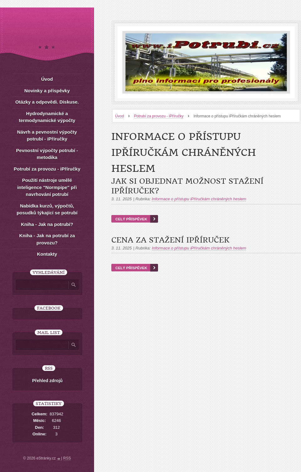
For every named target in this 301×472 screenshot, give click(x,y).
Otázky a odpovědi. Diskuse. (47, 102)
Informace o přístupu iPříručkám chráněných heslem (199, 199)
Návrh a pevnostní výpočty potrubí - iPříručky (47, 135)
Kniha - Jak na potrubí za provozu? (47, 239)
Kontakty (47, 254)
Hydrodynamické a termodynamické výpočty (47, 117)
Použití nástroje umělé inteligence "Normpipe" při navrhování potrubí (47, 187)
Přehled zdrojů (47, 380)
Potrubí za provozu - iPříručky (158, 116)
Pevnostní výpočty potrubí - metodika (47, 154)
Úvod (119, 116)
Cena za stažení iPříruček (170, 240)
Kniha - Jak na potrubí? (47, 224)
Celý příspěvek (131, 219)
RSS (67, 458)
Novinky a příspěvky (47, 90)
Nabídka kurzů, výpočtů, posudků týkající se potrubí (47, 209)
